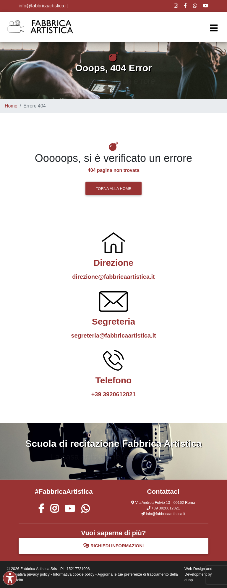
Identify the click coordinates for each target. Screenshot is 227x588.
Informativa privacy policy (28, 574)
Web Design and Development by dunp (198, 574)
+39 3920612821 (113, 394)
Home (11, 105)
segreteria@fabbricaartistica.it (113, 335)
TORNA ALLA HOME (114, 188)
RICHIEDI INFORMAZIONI (113, 545)
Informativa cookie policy (73, 574)
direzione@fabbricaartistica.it (113, 276)
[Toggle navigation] (213, 28)
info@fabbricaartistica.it (43, 5)
